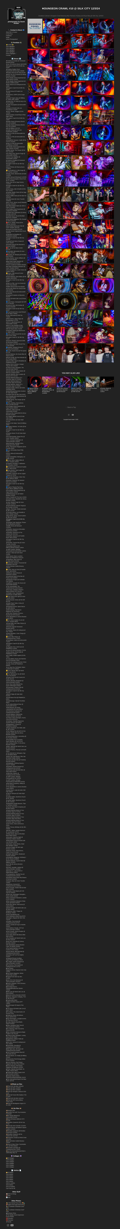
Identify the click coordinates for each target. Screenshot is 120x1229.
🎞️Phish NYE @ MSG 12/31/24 (14, 1098)
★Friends (8, 1222)
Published (9, 35)
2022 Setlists (9, 1181)
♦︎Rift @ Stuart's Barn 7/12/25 (14, 329)
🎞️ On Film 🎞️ (16, 1108)
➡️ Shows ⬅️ (16, 59)
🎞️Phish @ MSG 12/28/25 (13, 1089)
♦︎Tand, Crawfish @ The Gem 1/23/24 (16, 497)
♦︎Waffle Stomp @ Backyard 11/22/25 (16, 177)
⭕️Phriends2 (9, 1220)
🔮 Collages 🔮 (16, 1156)
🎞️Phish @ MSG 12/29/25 (13, 1088)
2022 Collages (10, 1167)
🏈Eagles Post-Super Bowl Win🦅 (15, 1204)
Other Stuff (16, 1192)
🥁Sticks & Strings (11, 1194)
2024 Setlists (9, 1177)
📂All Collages (10, 1158)
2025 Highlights (10, 46)
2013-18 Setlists (10, 1186)
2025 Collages (10, 1161)
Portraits (8, 55)
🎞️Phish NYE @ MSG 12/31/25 (14, 1086)
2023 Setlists (9, 1179)
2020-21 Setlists (10, 1183)
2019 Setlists (9, 1185)
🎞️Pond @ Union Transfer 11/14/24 (16, 1125)
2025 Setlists (9, 1176)
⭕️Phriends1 (9, 1218)
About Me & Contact (11, 32)
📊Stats (8, 1197)
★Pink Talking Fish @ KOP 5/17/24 (16, 731)
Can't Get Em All (10, 1188)
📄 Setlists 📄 (16, 1170)
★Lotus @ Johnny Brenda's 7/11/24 (16, 650)
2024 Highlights (10, 48)
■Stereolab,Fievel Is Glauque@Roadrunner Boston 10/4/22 (14, 988)
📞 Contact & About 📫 (16, 30)
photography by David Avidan (16, 22)
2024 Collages (10, 1163)
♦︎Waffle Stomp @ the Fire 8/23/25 (15, 286)
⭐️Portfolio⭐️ (10, 44)
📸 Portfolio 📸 (16, 42)
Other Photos (16, 1201)
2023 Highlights (10, 50)
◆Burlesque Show (11, 1213)
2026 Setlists (9, 1174)
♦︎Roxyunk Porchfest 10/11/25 (14, 229)
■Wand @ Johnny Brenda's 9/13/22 (16, 995)
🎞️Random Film (10, 1110)
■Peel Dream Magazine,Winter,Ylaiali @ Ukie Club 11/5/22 (16, 970)
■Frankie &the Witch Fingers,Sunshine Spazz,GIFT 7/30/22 (14, 1002)
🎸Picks (8, 1195)
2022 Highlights (10, 51)
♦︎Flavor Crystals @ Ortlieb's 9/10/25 (16, 264)
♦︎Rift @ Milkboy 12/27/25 (13, 128)
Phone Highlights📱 (11, 53)
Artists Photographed (12, 39)
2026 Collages (10, 1160)
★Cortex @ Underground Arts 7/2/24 (16, 662)
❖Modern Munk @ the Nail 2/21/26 (15, 72)
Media (7, 37)
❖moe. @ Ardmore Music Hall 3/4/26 (16, 64)
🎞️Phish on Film (16, 1084)
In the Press (9, 34)
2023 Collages (10, 1165)
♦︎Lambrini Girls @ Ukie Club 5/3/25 (15, 394)
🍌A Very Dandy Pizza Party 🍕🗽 (15, 1203)
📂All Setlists (9, 1172)
